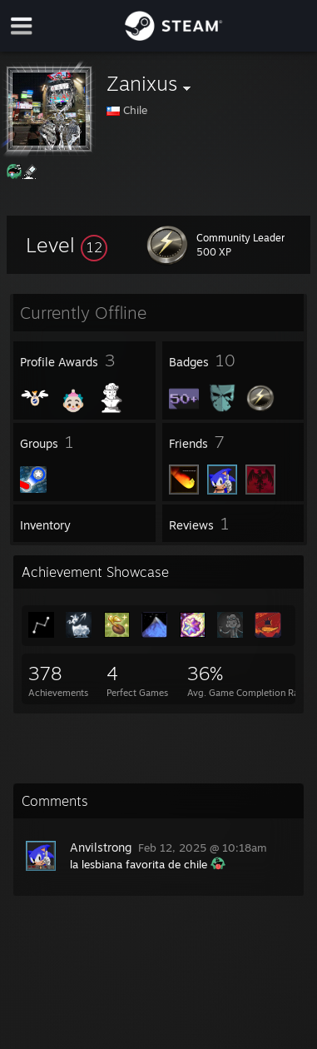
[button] (66, 244)
